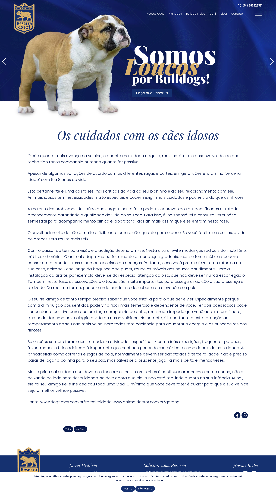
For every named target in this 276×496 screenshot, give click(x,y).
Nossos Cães (155, 14)
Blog (224, 14)
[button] (271, 62)
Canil (212, 14)
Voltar (86, 429)
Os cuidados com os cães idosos (138, 134)
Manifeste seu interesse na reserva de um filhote (173, 470)
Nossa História (87, 466)
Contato (237, 14)
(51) (250, 6)
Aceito (128, 488)
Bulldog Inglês (195, 14)
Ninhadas (175, 14)
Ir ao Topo (95, 429)
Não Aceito (145, 488)
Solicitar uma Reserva (167, 465)
